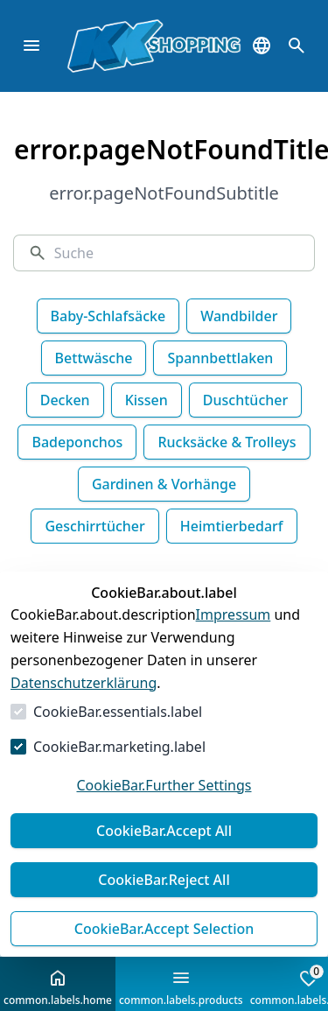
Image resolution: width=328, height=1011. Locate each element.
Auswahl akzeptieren (164, 928)
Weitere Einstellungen (163, 785)
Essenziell (64, 746)
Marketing (166, 746)
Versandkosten (162, 990)
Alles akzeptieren (163, 830)
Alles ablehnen (164, 879)
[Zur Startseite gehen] (101, 46)
